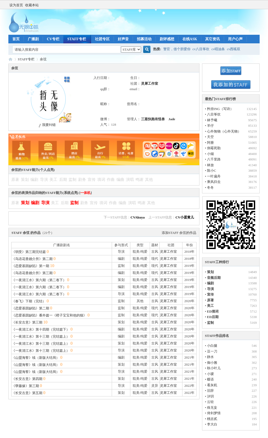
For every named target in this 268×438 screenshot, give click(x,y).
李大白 (212, 424)
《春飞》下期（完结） (29, 301)
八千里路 (214, 159)
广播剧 (33, 39)
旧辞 (210, 391)
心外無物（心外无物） (224, 131)
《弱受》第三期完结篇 (29, 252)
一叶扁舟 (214, 176)
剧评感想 (167, 39)
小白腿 (212, 346)
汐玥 (210, 396)
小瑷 (210, 374)
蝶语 (210, 379)
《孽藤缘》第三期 (25, 386)
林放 (210, 165)
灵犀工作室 (149, 83)
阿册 (210, 143)
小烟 (210, 154)
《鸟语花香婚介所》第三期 (32, 273)
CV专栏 (53, 39)
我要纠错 (46, 125)
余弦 (43, 59)
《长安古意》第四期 (27, 379)
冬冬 (210, 187)
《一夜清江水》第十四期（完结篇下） (41, 329)
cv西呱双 (233, 49)
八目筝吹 (214, 114)
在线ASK (189, 39)
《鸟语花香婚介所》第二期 (32, 259)
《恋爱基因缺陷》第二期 (30, 308)
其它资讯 (212, 39)
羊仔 (210, 126)
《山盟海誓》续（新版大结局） (35, 358)
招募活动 (144, 39)
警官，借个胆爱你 (177, 49)
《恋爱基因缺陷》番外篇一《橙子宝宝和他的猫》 (49, 315)
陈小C (211, 170)
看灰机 (212, 385)
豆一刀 (212, 351)
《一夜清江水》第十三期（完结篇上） (41, 336)
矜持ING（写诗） (220, 109)
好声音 (123, 39)
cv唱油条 (218, 49)
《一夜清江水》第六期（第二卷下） (39, 280)
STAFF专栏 (76, 39)
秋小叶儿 (214, 368)
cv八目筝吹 (201, 49)
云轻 (210, 402)
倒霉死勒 (214, 148)
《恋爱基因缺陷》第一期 (30, 266)
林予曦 (212, 120)
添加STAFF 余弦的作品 (179, 233)
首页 (16, 39)
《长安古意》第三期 (27, 322)
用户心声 (235, 39)
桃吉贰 (212, 419)
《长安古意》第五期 (27, 393)
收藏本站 (32, 5)
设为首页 (16, 5)
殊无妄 (212, 408)
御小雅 (212, 363)
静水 (210, 357)
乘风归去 (214, 182)
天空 (210, 137)
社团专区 (102, 39)
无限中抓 (10, 59)
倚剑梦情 (214, 413)
